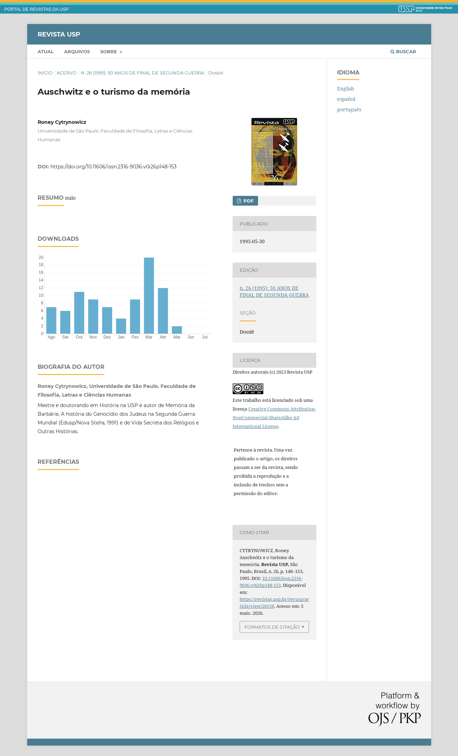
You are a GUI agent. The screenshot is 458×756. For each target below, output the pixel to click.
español (346, 99)
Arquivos (77, 51)
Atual (46, 51)
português (349, 109)
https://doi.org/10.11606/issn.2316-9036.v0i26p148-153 (114, 167)
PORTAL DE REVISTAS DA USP (37, 9)
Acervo (66, 72)
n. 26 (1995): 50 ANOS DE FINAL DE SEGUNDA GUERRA (142, 72)
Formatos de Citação (272, 627)
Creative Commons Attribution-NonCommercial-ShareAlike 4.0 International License (274, 417)
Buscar (403, 51)
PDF (248, 201)
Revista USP (59, 34)
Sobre (109, 51)
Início (45, 72)
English (345, 88)
